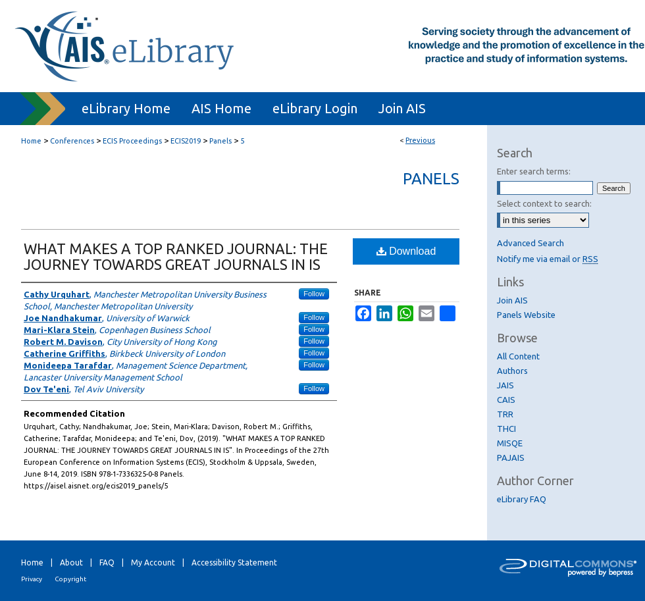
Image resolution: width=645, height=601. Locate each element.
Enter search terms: (534, 171)
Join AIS (512, 300)
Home (31, 141)
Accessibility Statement (234, 562)
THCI (506, 428)
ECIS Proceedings (132, 141)
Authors (512, 370)
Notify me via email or (547, 258)
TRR (505, 414)
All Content (518, 356)
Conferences (72, 141)
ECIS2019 (185, 141)
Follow (313, 294)
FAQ (107, 562)
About (71, 562)
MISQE (510, 443)
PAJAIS (511, 457)
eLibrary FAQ (521, 499)
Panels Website (526, 314)
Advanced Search (530, 243)
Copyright (70, 579)
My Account (153, 562)
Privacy (31, 579)
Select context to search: (544, 203)
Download (406, 251)
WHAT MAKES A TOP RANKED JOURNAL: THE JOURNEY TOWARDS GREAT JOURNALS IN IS (176, 256)
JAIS (505, 385)
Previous (420, 140)
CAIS (506, 399)
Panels (220, 141)
